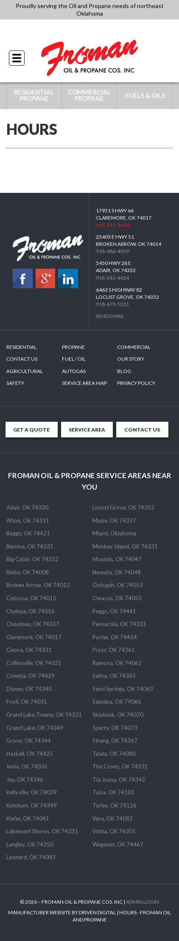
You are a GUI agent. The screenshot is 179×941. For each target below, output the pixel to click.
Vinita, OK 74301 (114, 831)
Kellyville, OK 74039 (31, 792)
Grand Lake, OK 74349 (35, 727)
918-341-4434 (89, 29)
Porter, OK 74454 (114, 637)
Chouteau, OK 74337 (32, 624)
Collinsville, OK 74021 (34, 663)
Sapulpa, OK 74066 (116, 701)
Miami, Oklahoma (114, 533)
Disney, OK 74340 (29, 688)
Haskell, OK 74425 (29, 753)
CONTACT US (142, 429)
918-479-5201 (112, 304)
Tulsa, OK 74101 (113, 792)
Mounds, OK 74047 (117, 559)
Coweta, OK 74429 (30, 675)
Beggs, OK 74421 (28, 533)
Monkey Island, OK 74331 (125, 546)
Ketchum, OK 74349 (31, 805)
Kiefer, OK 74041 (27, 818)
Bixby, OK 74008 (27, 572)
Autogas (74, 371)
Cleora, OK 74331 (29, 649)
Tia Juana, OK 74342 (118, 779)
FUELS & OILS (145, 95)
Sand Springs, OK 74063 (122, 688)
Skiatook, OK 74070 (117, 714)
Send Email (110, 316)
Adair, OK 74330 (27, 507)
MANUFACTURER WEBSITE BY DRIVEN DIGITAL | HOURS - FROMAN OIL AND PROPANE (89, 916)
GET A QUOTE (31, 429)
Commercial (134, 347)
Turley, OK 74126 (114, 805)
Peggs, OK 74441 (114, 611)
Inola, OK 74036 (27, 766)
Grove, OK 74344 (28, 740)
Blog (124, 371)
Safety (15, 383)
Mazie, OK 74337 (114, 520)
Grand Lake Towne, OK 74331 (44, 714)
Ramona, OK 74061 (117, 663)
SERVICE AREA (87, 429)
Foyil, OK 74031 (26, 701)
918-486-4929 (112, 251)
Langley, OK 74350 (29, 844)
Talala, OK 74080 (114, 753)
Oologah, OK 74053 (117, 585)
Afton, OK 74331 (27, 520)
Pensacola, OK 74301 (119, 624)
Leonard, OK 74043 (31, 857)
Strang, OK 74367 (114, 740)
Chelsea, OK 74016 (30, 611)
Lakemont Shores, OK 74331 (42, 831)
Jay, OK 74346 (24, 779)
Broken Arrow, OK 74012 (38, 585)
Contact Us (21, 359)
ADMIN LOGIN (142, 902)
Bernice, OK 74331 (29, 546)
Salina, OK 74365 (114, 675)
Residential (21, 347)
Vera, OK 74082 (112, 818)
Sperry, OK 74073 (114, 727)
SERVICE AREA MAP (84, 383)
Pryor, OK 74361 (113, 649)
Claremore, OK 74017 (34, 637)
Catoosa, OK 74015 (31, 598)
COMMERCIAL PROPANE (89, 95)
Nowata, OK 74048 (116, 572)
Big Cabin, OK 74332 (32, 559)
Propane (73, 347)
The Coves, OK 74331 (120, 766)
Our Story (130, 359)
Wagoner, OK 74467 (117, 844)
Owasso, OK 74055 (117, 598)
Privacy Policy (136, 383)
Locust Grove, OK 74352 (123, 507)
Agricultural (24, 371)
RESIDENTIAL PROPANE (34, 95)
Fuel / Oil (74, 359)
